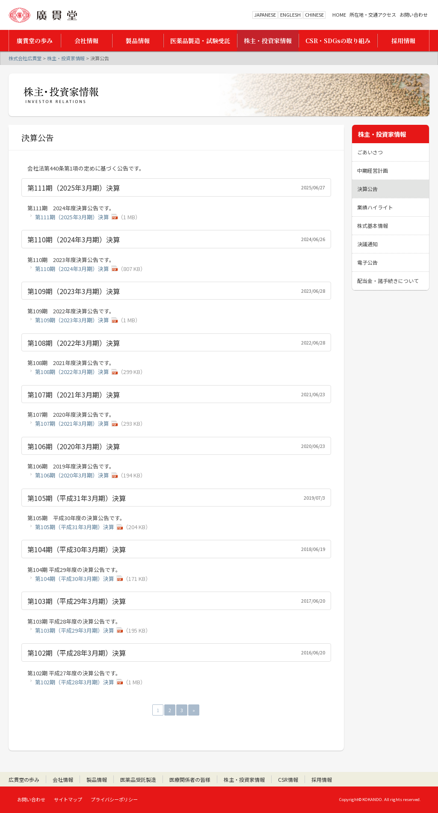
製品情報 (96, 779)
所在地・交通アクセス (372, 14)
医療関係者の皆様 (189, 779)
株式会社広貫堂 (43, 15)
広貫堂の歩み (24, 779)
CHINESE (314, 14)
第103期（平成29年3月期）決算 (74, 630)
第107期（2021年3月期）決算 (72, 423)
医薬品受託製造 (138, 779)
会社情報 (63, 779)
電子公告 (367, 262)
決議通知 (367, 243)
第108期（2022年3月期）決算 (72, 372)
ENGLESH (290, 14)
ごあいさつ (370, 152)
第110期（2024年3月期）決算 (72, 269)
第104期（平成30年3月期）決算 (74, 578)
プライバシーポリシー (114, 799)
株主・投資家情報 (66, 58)
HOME (339, 14)
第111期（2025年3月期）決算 (72, 217)
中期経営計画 (372, 170)
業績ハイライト (375, 207)
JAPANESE (265, 14)
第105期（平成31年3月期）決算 (74, 527)
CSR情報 (288, 779)
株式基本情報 (372, 225)
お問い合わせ (414, 14)
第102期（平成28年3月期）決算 (74, 682)
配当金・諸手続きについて (388, 280)
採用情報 (321, 779)
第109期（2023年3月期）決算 (72, 320)
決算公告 (367, 188)
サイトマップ (68, 799)
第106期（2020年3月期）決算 (72, 475)
